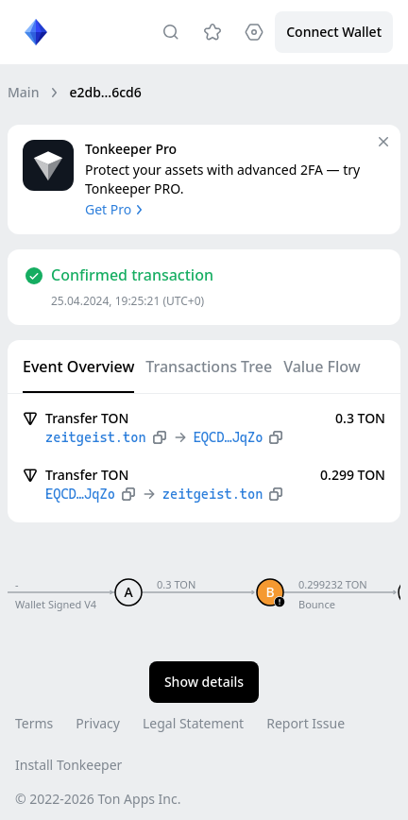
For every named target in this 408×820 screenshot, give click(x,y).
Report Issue (305, 723)
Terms (34, 723)
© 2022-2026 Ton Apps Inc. (97, 799)
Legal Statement (193, 723)
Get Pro (115, 209)
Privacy (98, 723)
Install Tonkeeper (68, 765)
